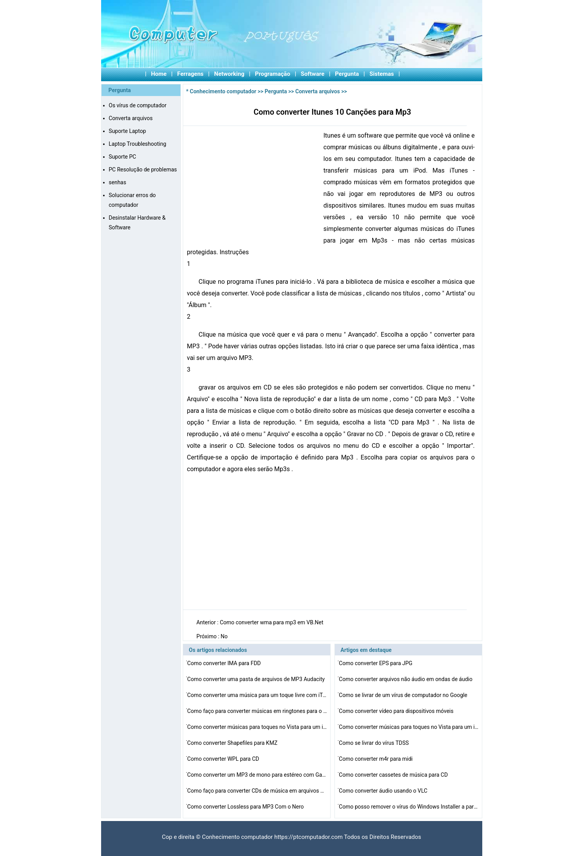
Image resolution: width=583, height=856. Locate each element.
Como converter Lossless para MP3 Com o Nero (246, 807)
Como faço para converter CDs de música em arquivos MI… (257, 791)
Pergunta (347, 73)
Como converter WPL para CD (223, 759)
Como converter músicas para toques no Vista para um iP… (257, 727)
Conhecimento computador (223, 91)
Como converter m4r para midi (376, 759)
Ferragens (190, 73)
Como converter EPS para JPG (376, 663)
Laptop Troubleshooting (137, 144)
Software (312, 73)
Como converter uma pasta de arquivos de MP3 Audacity (256, 679)
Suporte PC (122, 157)
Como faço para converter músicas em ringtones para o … (257, 711)
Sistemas (381, 73)
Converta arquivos (131, 118)
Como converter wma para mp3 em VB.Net (272, 622)
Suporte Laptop (127, 131)
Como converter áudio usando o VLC (384, 791)
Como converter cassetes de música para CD (394, 775)
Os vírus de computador (138, 105)
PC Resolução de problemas (143, 169)
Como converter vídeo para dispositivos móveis (397, 711)
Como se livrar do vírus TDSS (374, 743)
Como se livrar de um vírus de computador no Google (404, 695)
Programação (273, 73)
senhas (117, 182)
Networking (229, 73)
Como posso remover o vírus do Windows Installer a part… (409, 807)
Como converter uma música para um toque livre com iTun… (257, 695)
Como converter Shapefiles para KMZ (232, 743)
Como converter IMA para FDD (224, 663)
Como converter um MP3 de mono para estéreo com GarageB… (257, 775)
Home (158, 73)
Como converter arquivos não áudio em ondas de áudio (406, 679)
